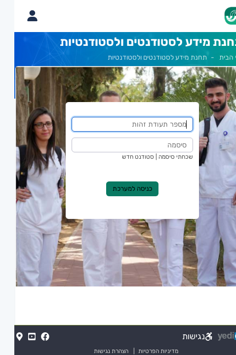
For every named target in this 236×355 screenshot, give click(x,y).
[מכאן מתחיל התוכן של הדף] (118, 194)
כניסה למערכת (118, 188)
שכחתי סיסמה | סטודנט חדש (143, 156)
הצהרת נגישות (93, 351)
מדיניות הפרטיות (140, 351)
